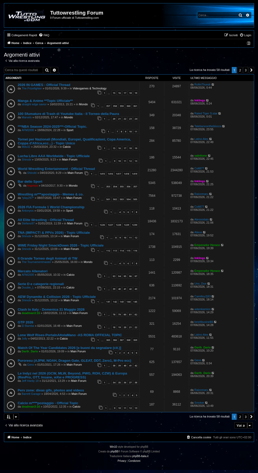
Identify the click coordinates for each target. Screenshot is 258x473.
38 (114, 365)
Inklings (199, 100)
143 (122, 301)
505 (135, 199)
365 (108, 340)
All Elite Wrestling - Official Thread (46, 220)
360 (128, 106)
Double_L (28, 287)
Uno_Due (200, 283)
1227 (110, 224)
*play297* (28, 197)
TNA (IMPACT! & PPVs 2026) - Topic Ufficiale (54, 233)
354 (115, 186)
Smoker (199, 402)
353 (108, 186)
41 (125, 289)
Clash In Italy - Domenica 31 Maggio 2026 (51, 309)
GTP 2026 (25, 322)
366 (115, 340)
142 (115, 301)
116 (135, 250)
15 (114, 93)
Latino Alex (201, 138)
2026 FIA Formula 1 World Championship (51, 207)
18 (130, 93)
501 (108, 199)
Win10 (113, 446)
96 (130, 276)
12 (130, 161)
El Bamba (28, 325)
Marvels (27, 117)
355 (122, 186)
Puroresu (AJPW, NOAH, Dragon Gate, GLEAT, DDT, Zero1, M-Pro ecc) (74, 361)
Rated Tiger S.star (205, 113)
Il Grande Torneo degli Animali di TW (47, 258)
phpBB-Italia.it (140, 456)
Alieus (198, 232)
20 (114, 118)
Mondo (83, 104)
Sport (70, 130)
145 (135, 301)
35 (119, 382)
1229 (126, 224)
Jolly (24, 338)
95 (125, 276)
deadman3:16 (31, 313)
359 (122, 106)
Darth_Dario (30, 351)
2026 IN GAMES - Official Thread (44, 85)
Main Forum (70, 159)
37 (130, 382)
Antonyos (28, 210)
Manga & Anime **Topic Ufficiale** (45, 101)
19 (135, 93)
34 (114, 382)
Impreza (32, 185)
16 (119, 93)
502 (115, 199)
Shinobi (26, 159)
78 (114, 314)
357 (108, 106)
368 (128, 340)
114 (122, 250)
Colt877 (199, 168)
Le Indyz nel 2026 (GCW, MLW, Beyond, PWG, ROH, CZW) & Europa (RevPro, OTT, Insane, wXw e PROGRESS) (72, 375)
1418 (126, 173)
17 (125, 93)
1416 (110, 173)
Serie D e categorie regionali (41, 284)
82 (135, 314)
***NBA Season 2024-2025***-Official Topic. (52, 126)
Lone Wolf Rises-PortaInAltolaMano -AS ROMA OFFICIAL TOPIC (70, 335)
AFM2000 (28, 130)
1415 (102, 173)
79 (119, 314)
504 (128, 199)
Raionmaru (201, 193)
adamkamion (202, 309)
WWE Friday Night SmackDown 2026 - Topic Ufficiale (61, 245)
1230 (134, 224)
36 (125, 382)
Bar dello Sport (30, 181)
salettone (200, 155)
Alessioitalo (201, 219)
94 (119, 276)
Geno (30, 364)
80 (125, 314)
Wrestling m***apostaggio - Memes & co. (50, 194)
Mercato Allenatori (33, 271)
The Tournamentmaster (36, 261)
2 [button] (240, 70)
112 (108, 250)
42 (130, 289)
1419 (134, 173)
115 (128, 250)
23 (130, 118)
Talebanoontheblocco (207, 126)
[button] (251, 70)
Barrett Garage (31, 393)
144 (128, 301)
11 (135, 131)
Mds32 (26, 146)
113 (115, 250)
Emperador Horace (207, 245)
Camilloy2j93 (202, 296)
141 (108, 301)
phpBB (114, 451)
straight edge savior (34, 104)
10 (130, 131)
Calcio (67, 146)
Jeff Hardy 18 (30, 380)
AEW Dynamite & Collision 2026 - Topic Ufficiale (57, 297)
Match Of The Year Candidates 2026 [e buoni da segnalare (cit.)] (69, 348)
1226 (102, 224)
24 (135, 118)
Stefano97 (28, 223)
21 (119, 118)
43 (135, 289)
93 (114, 276)
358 (115, 106)
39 (114, 289)
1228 (118, 224)
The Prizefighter (32, 88)
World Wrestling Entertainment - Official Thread (56, 169)
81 (130, 314)
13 (135, 161)
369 (135, 340)
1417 (118, 173)
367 (122, 340)
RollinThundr (202, 84)
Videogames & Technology (90, 88)
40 (119, 289)
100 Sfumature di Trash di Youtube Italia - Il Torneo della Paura (68, 114)
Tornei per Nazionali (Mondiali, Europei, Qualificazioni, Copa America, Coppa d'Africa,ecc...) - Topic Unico (74, 141)
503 (122, 199)
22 (125, 118)
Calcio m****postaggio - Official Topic (48, 403)
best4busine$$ (203, 321)
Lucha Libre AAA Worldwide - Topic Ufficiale (54, 156)
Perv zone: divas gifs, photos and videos (51, 390)
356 (128, 186)
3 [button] (246, 70)
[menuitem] (44, 35)
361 (135, 106)
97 (135, 276)
